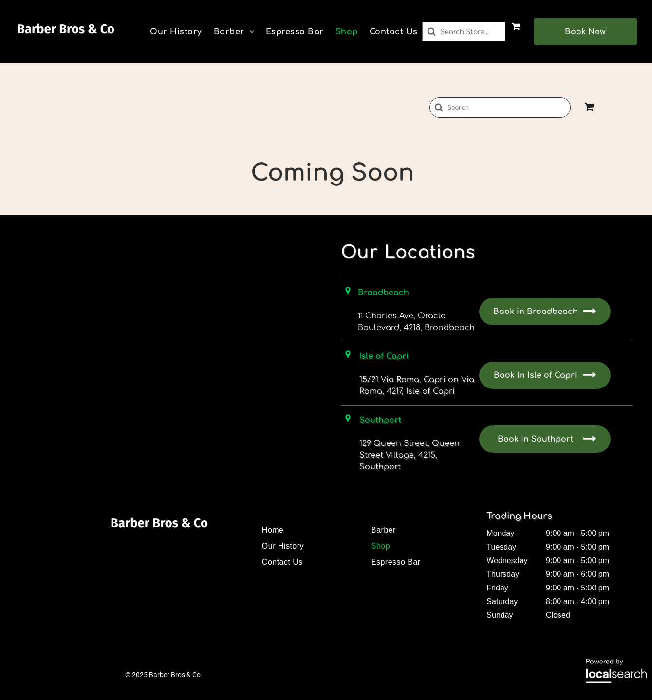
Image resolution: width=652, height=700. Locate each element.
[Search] (463, 31)
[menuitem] (175, 31)
